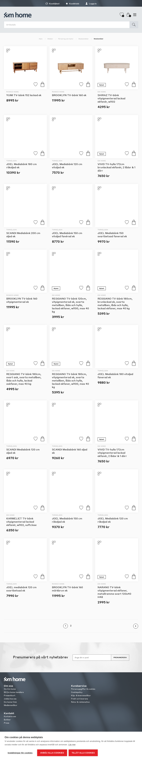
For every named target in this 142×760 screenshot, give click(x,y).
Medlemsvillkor (10, 705)
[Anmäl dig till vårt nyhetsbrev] (92, 657)
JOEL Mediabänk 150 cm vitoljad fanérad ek (67, 234)
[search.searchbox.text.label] (67, 24)
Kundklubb (72, 3)
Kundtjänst (53, 3)
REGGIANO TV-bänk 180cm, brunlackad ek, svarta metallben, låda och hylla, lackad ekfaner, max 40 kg (115, 303)
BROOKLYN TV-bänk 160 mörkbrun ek (67, 589)
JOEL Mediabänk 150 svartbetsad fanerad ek (112, 234)
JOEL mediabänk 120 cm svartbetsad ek (21, 589)
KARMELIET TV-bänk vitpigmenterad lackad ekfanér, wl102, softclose (21, 521)
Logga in (91, 3)
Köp (42, 84)
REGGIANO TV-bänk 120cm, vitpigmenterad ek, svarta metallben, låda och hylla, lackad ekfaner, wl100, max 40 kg (70, 305)
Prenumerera (120, 657)
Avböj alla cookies (52, 753)
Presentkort (9, 695)
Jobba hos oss (10, 699)
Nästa (135, 626)
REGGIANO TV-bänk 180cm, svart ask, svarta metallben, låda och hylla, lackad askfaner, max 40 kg (23, 378)
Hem (40, 39)
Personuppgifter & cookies (83, 689)
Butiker (7, 719)
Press (6, 723)
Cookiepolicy (76, 692)
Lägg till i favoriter (35, 84)
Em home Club (10, 702)
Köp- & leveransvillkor (81, 695)
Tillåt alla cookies (83, 753)
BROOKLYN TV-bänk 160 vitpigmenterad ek (21, 300)
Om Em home (10, 689)
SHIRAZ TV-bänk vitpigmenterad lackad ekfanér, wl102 (111, 98)
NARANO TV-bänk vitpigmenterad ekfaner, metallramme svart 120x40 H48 (114, 592)
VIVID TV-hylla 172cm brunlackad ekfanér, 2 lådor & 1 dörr (116, 167)
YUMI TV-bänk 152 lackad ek (23, 95)
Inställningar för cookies (20, 753)
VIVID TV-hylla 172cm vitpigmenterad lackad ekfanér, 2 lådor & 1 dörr (112, 453)
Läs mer (72, 744)
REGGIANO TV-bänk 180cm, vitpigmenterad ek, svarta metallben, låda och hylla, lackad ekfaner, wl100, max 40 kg (70, 380)
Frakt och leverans (79, 699)
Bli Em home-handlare (14, 692)
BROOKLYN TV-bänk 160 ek (69, 95)
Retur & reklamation (80, 702)
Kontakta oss (10, 716)
